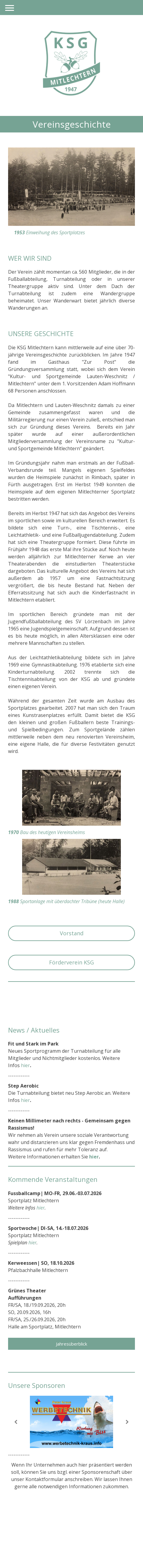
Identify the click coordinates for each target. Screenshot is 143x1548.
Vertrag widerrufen (34, 1524)
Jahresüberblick (71, 1344)
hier (94, 1156)
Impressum (21, 1516)
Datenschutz (49, 1516)
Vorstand (71, 933)
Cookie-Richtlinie (82, 1516)
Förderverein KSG (71, 962)
